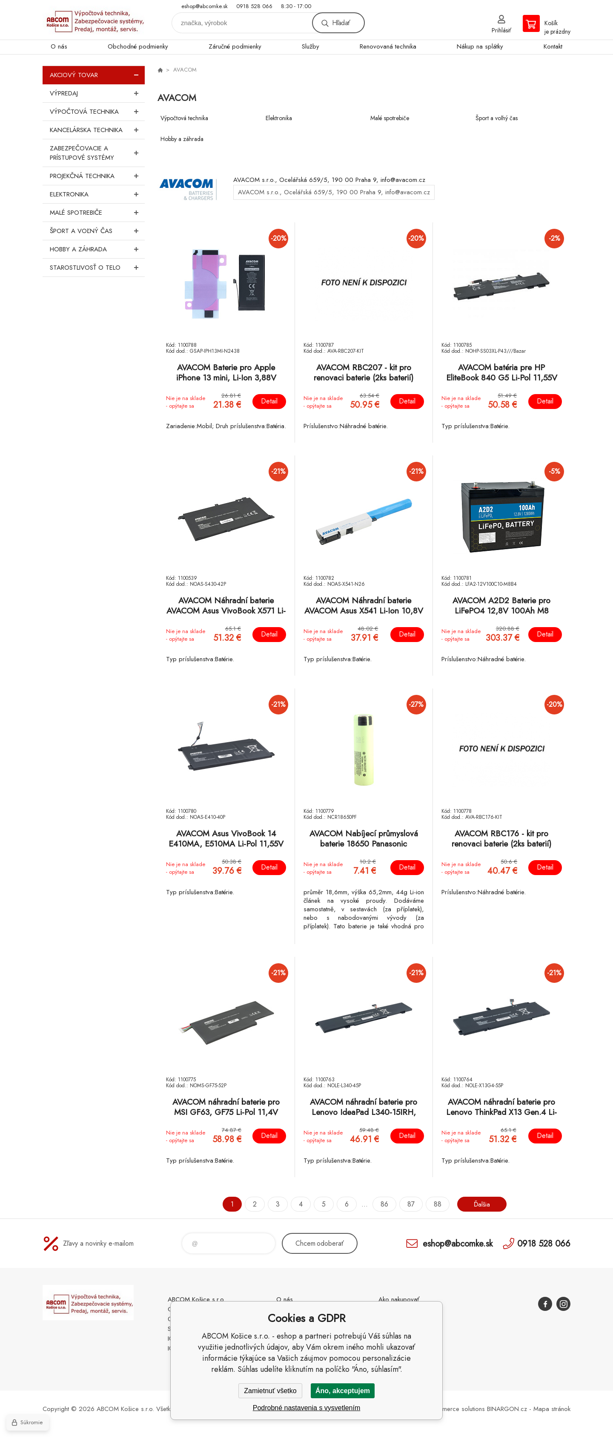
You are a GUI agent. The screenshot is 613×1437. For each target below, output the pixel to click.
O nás (59, 46)
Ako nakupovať (398, 1299)
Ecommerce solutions (456, 1409)
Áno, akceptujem (342, 1390)
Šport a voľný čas (97, 231)
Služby (310, 46)
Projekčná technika (97, 176)
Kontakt (553, 46)
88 (436, 1204)
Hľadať (341, 23)
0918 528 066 (254, 6)
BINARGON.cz (507, 1409)
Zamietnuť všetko (270, 1390)
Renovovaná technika (388, 46)
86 (383, 1204)
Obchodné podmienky (138, 46)
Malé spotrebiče (97, 213)
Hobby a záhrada (97, 249)
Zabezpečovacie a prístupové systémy (97, 153)
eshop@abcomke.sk (204, 6)
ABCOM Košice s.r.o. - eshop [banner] (94, 20)
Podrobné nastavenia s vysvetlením (307, 1407)
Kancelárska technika (97, 130)
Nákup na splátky (480, 46)
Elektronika (97, 194)
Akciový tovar (97, 75)
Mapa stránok (551, 1409)
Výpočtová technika (97, 112)
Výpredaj (97, 93)
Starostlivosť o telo (97, 267)
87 (409, 1204)
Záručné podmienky (235, 46)
